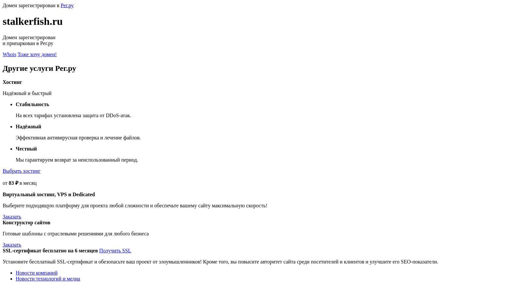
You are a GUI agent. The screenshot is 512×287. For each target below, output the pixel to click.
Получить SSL (115, 250)
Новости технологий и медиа (48, 278)
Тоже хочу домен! (37, 54)
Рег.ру (66, 5)
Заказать (12, 216)
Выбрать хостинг (21, 171)
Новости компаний (36, 273)
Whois (9, 54)
